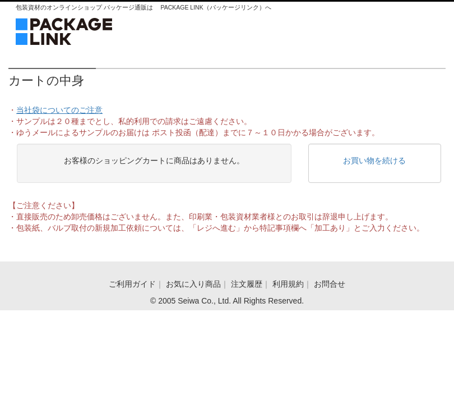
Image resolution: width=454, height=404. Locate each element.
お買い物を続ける (374, 160)
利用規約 (288, 283)
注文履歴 (246, 283)
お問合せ (329, 283)
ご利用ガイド (132, 283)
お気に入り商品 (193, 283)
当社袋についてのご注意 (59, 109)
